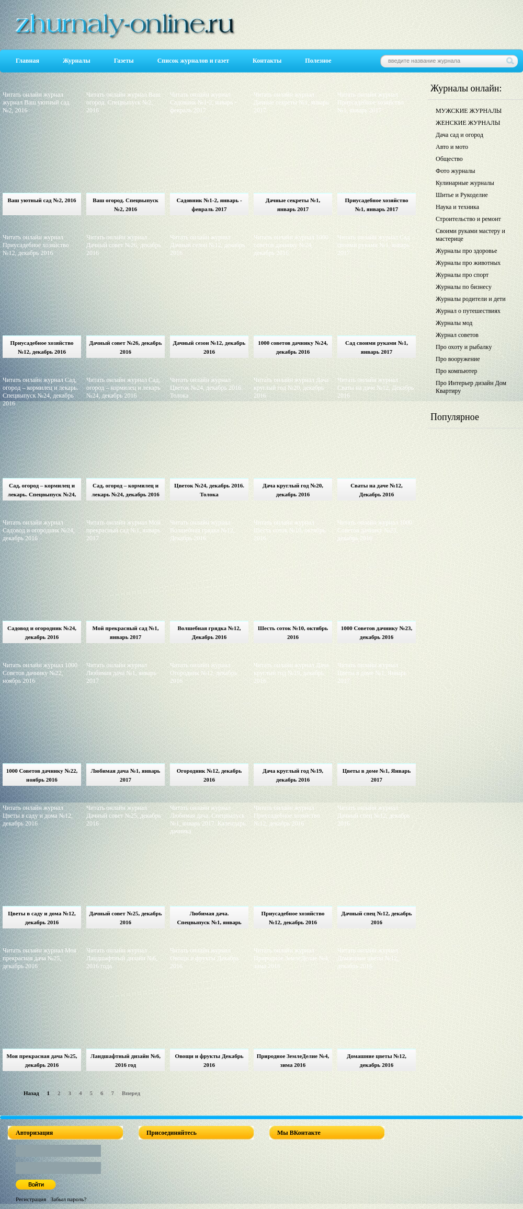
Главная (27, 60)
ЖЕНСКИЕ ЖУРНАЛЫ (468, 122)
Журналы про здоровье (466, 250)
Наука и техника (457, 207)
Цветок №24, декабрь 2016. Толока (209, 489)
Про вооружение (458, 359)
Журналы (76, 60)
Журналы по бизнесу (464, 286)
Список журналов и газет (193, 60)
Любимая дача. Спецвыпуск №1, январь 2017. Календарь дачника (209, 919)
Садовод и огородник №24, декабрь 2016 (41, 632)
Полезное (318, 60)
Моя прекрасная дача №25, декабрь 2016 (42, 1060)
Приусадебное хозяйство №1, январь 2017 (376, 204)
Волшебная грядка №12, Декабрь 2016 (209, 632)
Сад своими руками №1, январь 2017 (376, 347)
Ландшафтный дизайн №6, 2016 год (125, 1060)
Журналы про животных (468, 262)
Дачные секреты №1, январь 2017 (293, 204)
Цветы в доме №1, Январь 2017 (377, 775)
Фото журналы (455, 171)
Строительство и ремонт (468, 219)
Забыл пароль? (69, 1199)
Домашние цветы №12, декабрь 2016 (376, 1060)
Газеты (124, 60)
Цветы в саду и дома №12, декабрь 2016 (42, 917)
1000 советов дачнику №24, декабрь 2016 (293, 347)
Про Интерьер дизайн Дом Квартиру (471, 386)
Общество (449, 158)
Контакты (267, 60)
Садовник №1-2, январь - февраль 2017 (209, 204)
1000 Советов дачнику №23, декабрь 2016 (377, 632)
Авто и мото (452, 146)
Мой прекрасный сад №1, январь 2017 (125, 632)
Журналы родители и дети (471, 299)
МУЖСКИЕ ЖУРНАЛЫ (469, 110)
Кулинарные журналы (465, 183)
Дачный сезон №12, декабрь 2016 (209, 347)
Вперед (131, 1093)
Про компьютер (456, 371)
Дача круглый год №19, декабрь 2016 (293, 775)
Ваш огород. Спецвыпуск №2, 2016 (125, 204)
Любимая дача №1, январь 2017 (126, 775)
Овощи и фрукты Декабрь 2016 (209, 1060)
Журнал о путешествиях (468, 311)
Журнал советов (457, 335)
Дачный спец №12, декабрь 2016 (376, 917)
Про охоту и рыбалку (464, 347)
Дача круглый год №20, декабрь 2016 (293, 489)
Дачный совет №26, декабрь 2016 (125, 347)
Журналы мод (454, 323)
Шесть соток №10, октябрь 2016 (293, 632)
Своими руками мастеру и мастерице (470, 234)
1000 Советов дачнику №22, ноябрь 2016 (42, 775)
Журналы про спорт (462, 274)
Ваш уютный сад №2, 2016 (42, 200)
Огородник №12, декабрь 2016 (209, 775)
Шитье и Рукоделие (462, 195)
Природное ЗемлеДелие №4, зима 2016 (293, 1060)
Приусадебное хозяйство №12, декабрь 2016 (41, 347)
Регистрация (31, 1199)
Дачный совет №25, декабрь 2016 (125, 917)
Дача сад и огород (459, 134)
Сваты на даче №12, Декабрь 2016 (376, 489)
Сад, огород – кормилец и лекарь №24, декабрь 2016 (125, 489)
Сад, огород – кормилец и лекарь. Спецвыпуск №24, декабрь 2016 (42, 491)
